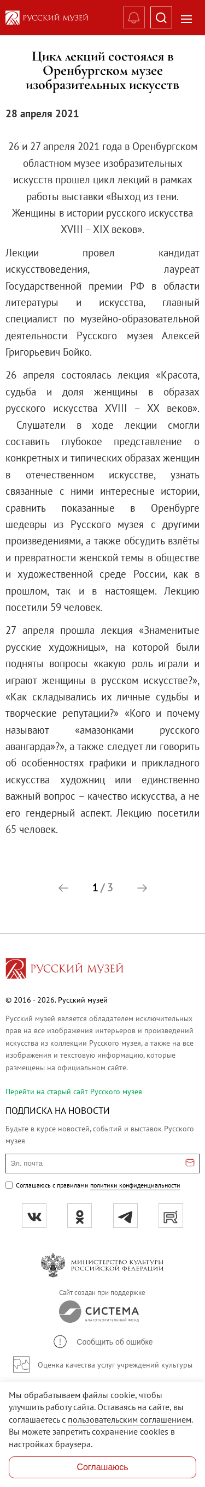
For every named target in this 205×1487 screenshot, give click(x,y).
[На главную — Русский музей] (55, 17)
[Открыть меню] (186, 19)
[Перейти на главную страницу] (64, 970)
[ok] (79, 1215)
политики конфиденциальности (135, 1185)
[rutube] (171, 1215)
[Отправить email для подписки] (190, 1163)
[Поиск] (161, 17)
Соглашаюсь (102, 1467)
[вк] (34, 1215)
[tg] (125, 1215)
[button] (63, 888)
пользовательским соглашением (129, 1419)
